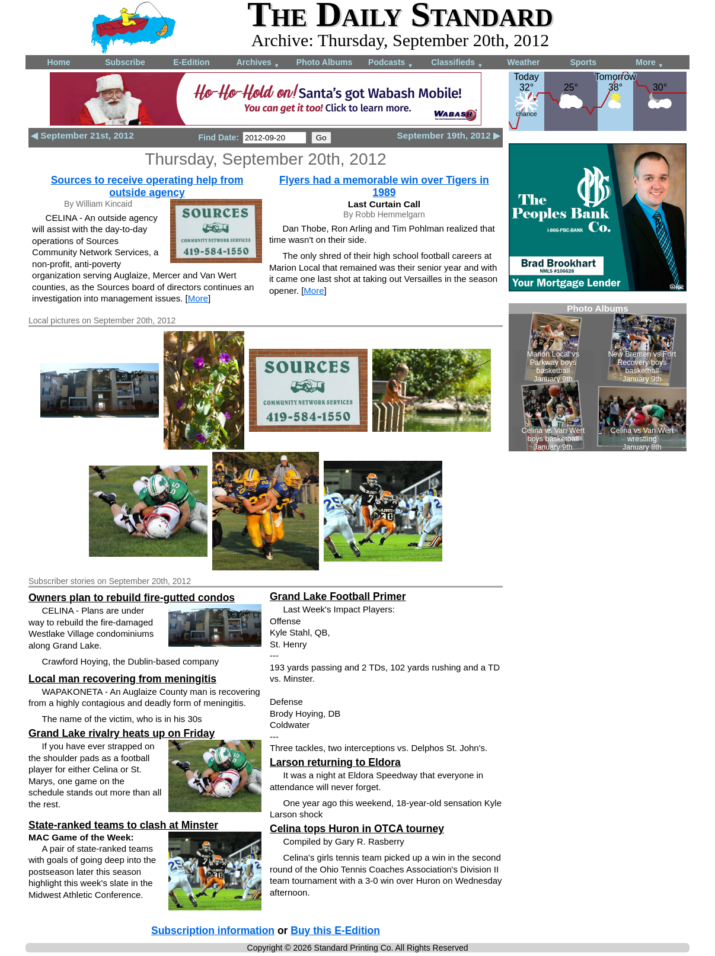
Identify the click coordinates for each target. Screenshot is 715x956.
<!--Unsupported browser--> (598, 377)
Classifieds (457, 63)
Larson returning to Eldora (335, 762)
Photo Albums (324, 62)
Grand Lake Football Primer (338, 596)
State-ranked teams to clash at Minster (123, 825)
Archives (258, 63)
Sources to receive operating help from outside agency (147, 186)
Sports (583, 62)
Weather (523, 62)
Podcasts (390, 63)
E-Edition (191, 62)
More (649, 63)
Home (59, 62)
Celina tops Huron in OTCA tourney (357, 829)
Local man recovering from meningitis (122, 679)
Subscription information (212, 930)
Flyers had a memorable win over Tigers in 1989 (384, 186)
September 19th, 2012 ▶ (448, 135)
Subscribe (125, 62)
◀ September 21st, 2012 (82, 135)
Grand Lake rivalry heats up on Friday (121, 733)
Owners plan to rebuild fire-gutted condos (131, 598)
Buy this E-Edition (335, 930)
